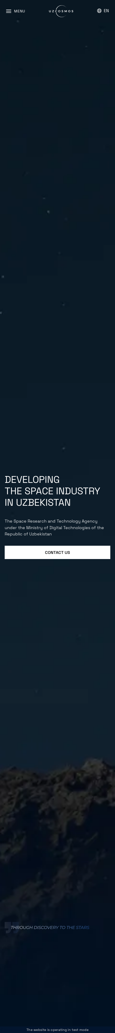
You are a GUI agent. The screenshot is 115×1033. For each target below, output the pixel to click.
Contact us (57, 552)
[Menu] (16, 11)
